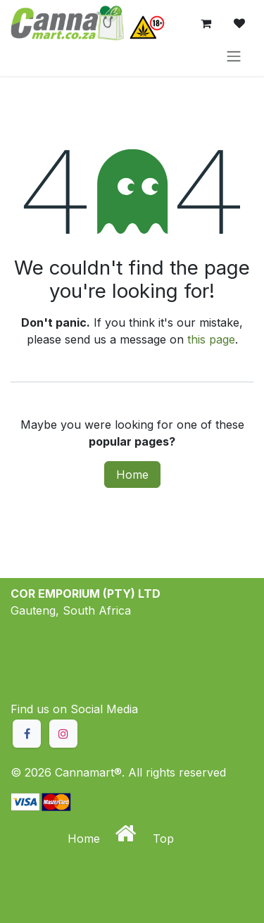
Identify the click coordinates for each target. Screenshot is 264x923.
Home (132, 474)
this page (211, 339)
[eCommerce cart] (205, 23)
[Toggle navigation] (234, 55)
